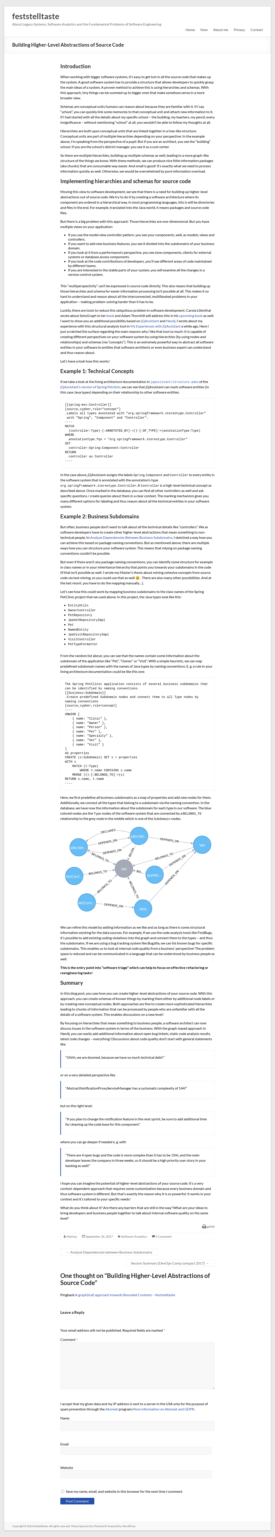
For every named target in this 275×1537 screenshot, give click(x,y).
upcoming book (191, 315)
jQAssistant (150, 321)
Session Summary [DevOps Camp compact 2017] (170, 1263)
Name (64, 1418)
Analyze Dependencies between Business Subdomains (109, 1252)
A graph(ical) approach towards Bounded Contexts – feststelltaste (125, 1295)
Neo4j (170, 321)
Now (204, 30)
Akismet (111, 1409)
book (110, 315)
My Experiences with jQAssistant (155, 326)
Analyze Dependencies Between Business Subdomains (131, 537)
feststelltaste (35, 16)
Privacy (239, 30)
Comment (69, 1339)
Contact (256, 30)
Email (64, 1444)
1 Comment (164, 1236)
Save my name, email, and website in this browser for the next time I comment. (124, 1491)
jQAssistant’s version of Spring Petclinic (90, 387)
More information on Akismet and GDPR (163, 1409)
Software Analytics (134, 1236)
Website (66, 1467)
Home (190, 30)
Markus (72, 1236)
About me (220, 30)
